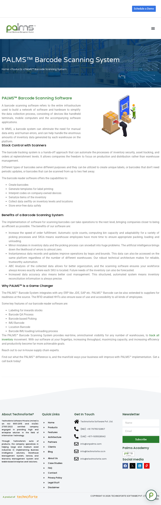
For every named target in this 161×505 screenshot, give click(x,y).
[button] (153, 28)
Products (16, 69)
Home (5, 69)
